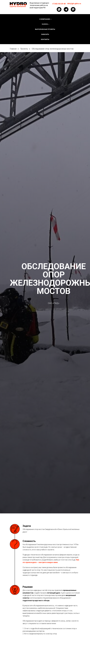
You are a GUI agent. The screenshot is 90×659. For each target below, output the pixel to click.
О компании (44, 19)
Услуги (45, 24)
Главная (13, 49)
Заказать (45, 34)
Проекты (24, 49)
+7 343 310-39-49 (59, 4)
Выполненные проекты (45, 29)
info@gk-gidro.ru (74, 3)
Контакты (45, 39)
